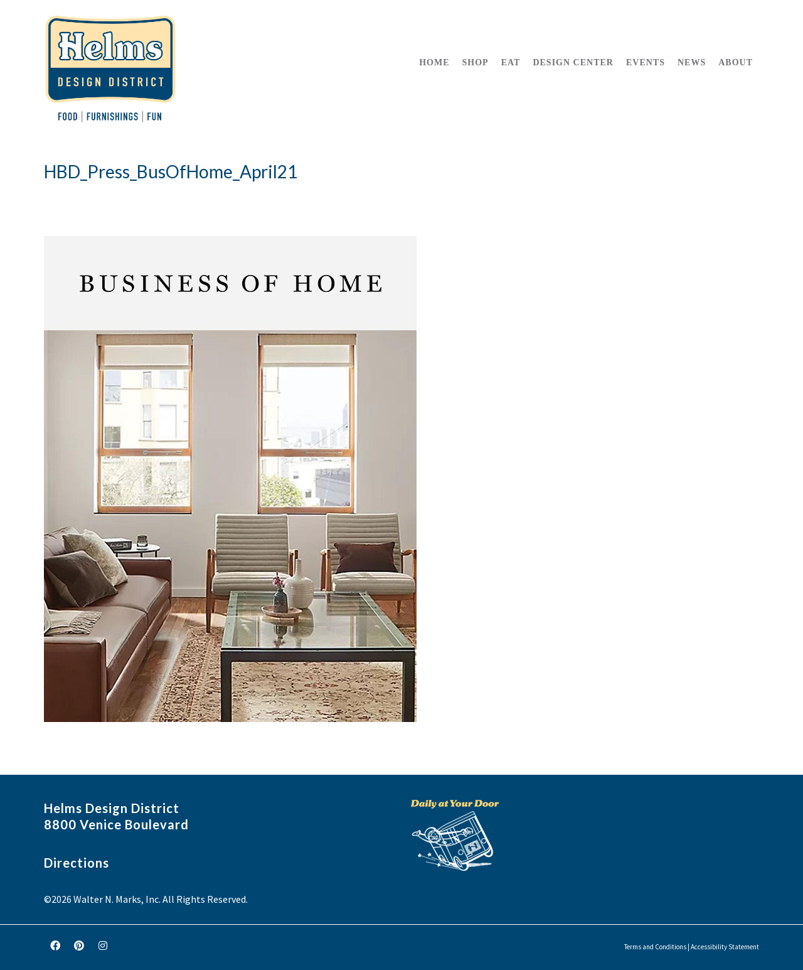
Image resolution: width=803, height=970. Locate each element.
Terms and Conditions (655, 946)
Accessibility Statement (725, 946)
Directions (76, 862)
